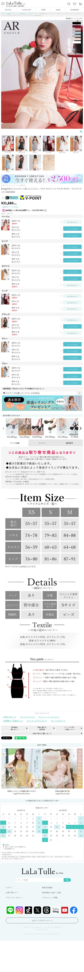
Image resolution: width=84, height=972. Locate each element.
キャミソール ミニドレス (49, 717)
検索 (67, 880)
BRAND (8, 9)
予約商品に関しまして (14, 728)
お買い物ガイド (12, 892)
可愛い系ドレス (10, 717)
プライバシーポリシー (14, 897)
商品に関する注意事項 (42, 728)
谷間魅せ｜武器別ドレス (13, 720)
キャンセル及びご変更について (69, 728)
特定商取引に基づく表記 (51, 892)
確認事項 (69, 443)
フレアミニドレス (28, 717)
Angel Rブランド (12, 13)
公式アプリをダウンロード (42, 920)
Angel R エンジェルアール (28, 13)
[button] (3, 428)
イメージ (42, 443)
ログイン (9, 887)
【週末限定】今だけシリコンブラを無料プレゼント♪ (23, 388)
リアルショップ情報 (49, 897)
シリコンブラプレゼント (37, 720)
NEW (43, 9)
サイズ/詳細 (14, 443)
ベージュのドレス (58, 720)
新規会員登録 (47, 887)
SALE (58, 9)
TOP (3, 13)
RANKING (74, 9)
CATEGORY (26, 9)
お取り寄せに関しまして (42, 733)
